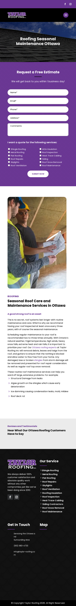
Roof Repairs (17, 159)
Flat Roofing (16, 155)
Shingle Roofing (18, 149)
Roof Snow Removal (52, 162)
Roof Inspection (50, 152)
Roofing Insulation (52, 493)
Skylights (15, 162)
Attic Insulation (49, 149)
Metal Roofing (17, 152)
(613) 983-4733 (21, 545)
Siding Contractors (52, 504)
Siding (45, 159)
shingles (38, 360)
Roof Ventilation (19, 165)
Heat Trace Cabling (51, 155)
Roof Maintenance (51, 165)
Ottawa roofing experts (44, 347)
